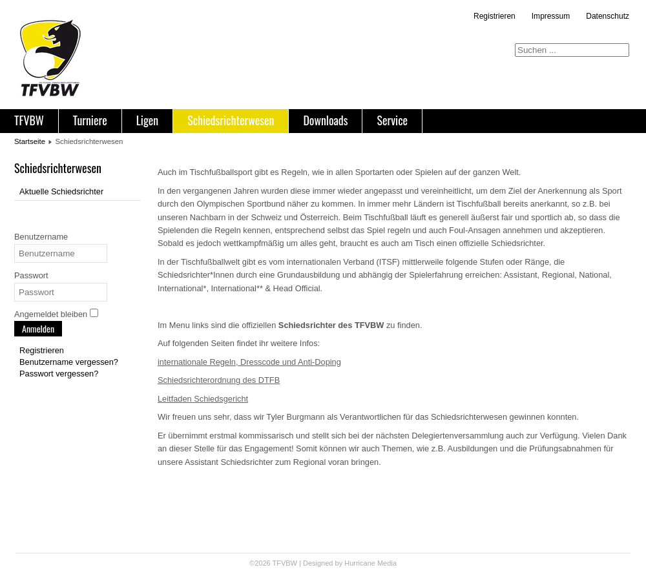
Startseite (29, 141)
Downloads (325, 120)
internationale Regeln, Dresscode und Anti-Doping (249, 362)
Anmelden (38, 328)
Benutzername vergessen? (68, 362)
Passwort (31, 275)
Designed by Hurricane (340, 563)
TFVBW (29, 120)
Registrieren (495, 16)
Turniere (90, 120)
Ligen (147, 120)
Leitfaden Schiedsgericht (203, 399)
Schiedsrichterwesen (230, 120)
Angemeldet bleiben (50, 314)
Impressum (551, 16)
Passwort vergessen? (58, 373)
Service (392, 120)
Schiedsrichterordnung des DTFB (219, 380)
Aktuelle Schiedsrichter (61, 191)
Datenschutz (607, 16)
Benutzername (41, 237)
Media (387, 563)
